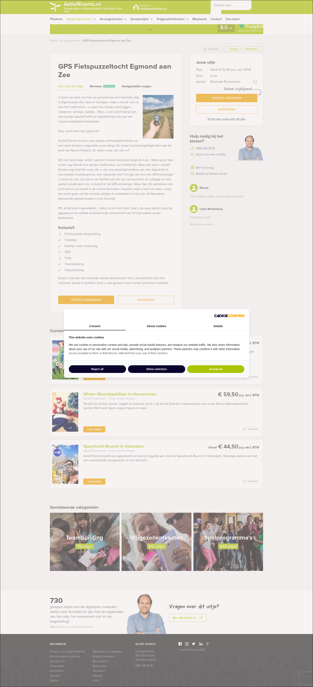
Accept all (215, 369)
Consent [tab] (94, 326)
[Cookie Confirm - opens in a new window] (229, 315)
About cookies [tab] (156, 326)
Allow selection (156, 369)
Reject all (97, 369)
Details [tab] (218, 326)
